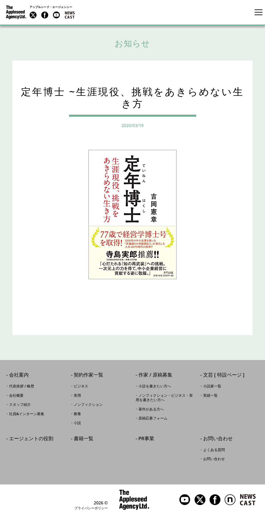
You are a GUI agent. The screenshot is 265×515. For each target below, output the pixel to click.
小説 (77, 423)
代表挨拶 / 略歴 (21, 386)
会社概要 (16, 395)
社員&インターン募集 (27, 413)
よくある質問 (214, 449)
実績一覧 (210, 395)
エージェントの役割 (31, 439)
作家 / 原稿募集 (155, 375)
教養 (77, 413)
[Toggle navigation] (258, 12)
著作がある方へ (151, 409)
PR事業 (146, 439)
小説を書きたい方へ (154, 386)
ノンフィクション (88, 404)
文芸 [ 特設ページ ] (224, 375)
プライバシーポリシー (91, 508)
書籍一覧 (83, 439)
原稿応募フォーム (152, 418)
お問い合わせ (218, 439)
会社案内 (19, 375)
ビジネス (81, 386)
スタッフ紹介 (20, 404)
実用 (77, 395)
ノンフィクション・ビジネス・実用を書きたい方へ (164, 397)
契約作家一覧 (88, 375)
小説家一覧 (212, 386)
